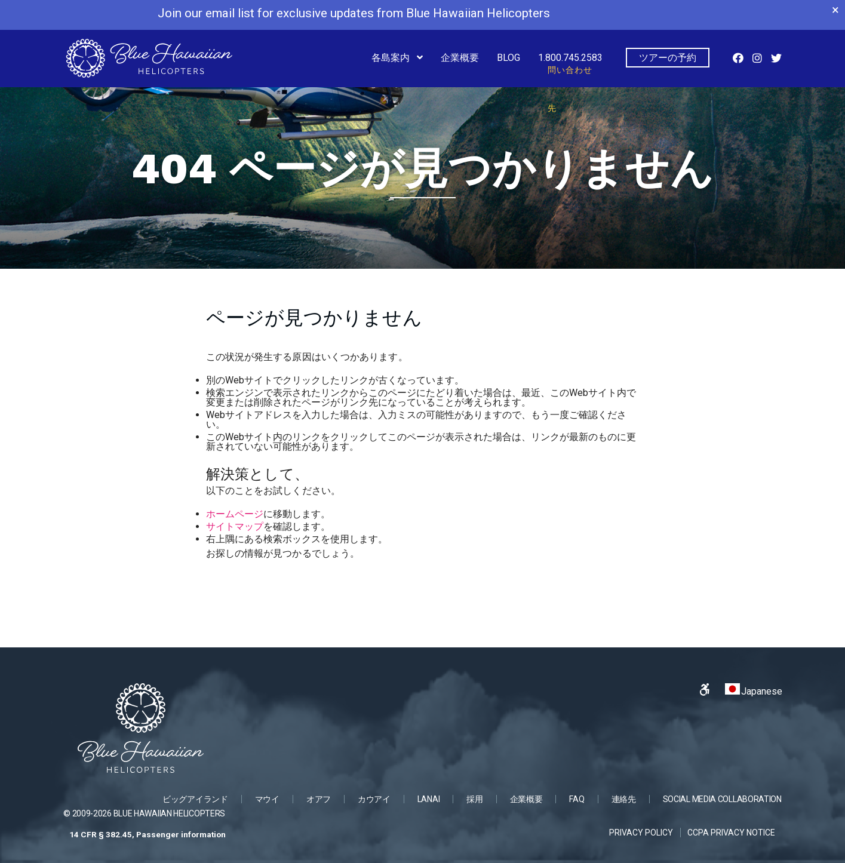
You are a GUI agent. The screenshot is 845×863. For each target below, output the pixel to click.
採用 (474, 799)
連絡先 (624, 799)
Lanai (428, 799)
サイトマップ (234, 526)
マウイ (267, 799)
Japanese (753, 689)
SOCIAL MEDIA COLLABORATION (722, 799)
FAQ (576, 799)
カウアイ (374, 799)
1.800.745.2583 (570, 64)
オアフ (318, 799)
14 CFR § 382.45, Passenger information (147, 834)
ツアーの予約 (667, 57)
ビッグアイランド (195, 799)
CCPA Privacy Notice (731, 832)
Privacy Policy (641, 832)
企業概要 (460, 57)
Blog (508, 57)
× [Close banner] (835, 10)
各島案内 (391, 57)
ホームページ (234, 514)
